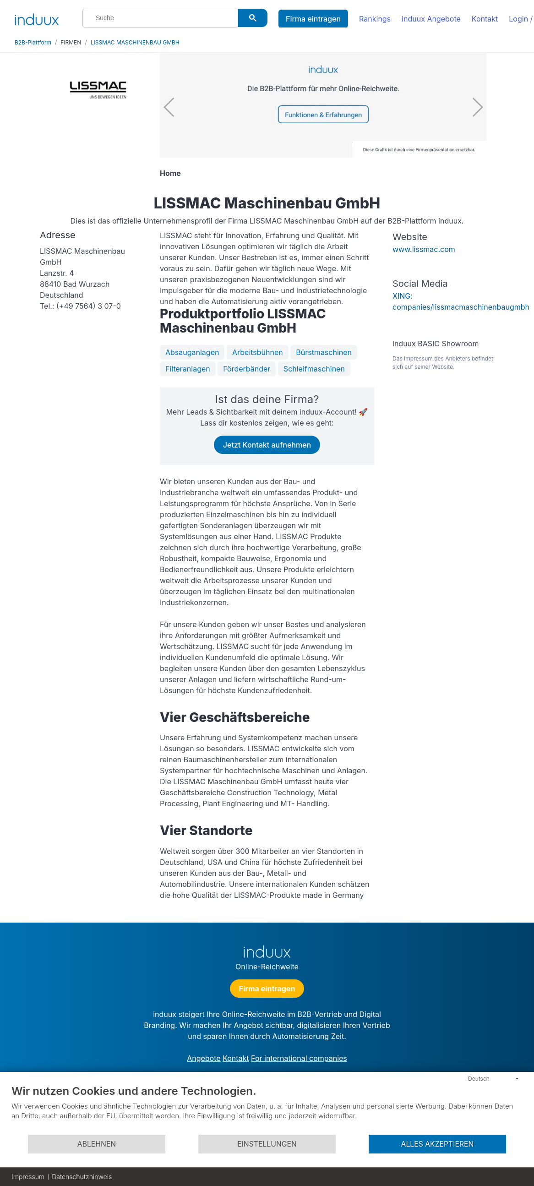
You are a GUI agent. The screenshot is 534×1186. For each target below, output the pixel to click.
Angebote (203, 1058)
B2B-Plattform (33, 42)
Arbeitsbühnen (257, 352)
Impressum (27, 1177)
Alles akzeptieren (437, 1144)
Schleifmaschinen (314, 368)
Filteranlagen (187, 368)
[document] (267, 1109)
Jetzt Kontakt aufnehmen (267, 444)
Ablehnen (96, 1144)
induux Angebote (431, 18)
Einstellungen (267, 1144)
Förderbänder (246, 368)
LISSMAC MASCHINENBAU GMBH (135, 42)
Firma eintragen (313, 18)
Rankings (375, 18)
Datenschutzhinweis (82, 1177)
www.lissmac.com (423, 249)
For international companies (299, 1058)
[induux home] (36, 17)
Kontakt (485, 18)
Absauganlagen (192, 352)
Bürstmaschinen (324, 352)
